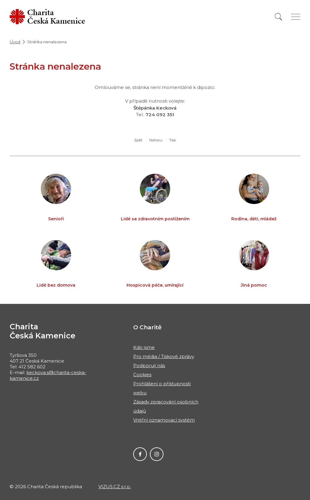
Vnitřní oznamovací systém (164, 420)
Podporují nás (149, 365)
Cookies (142, 374)
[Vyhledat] (278, 17)
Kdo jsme (144, 347)
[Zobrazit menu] (295, 17)
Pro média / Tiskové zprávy (163, 356)
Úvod (15, 41)
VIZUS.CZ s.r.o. (114, 486)
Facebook (140, 454)
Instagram (156, 454)
